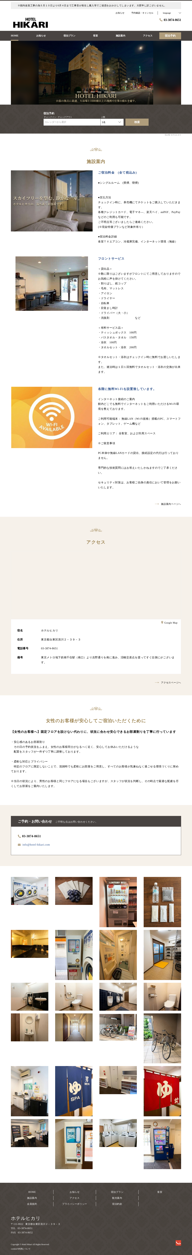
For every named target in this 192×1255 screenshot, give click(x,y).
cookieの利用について (21, 1249)
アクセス (75, 1198)
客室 (159, 1192)
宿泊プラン (117, 1192)
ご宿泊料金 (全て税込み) (117, 172)
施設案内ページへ (168, 504)
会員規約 (32, 1204)
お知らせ (75, 1192)
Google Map (169, 623)
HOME (32, 1192)
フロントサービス (111, 258)
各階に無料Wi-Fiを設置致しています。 (127, 389)
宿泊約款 (117, 1204)
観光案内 (117, 1198)
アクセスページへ (168, 682)
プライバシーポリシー (74, 1204)
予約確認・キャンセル (142, 13)
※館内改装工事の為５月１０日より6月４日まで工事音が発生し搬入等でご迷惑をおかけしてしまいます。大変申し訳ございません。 (92, 5)
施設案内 (32, 1198)
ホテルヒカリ (26, 1218)
